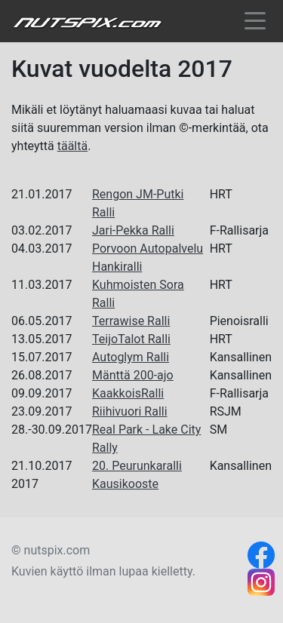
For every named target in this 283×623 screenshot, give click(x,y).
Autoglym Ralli (130, 357)
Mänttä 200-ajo (133, 375)
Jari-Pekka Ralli (133, 230)
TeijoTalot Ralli (131, 339)
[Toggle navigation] (255, 23)
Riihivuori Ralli (130, 411)
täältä (72, 146)
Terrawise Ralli (131, 321)
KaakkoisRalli (128, 393)
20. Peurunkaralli (137, 466)
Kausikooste (125, 484)
